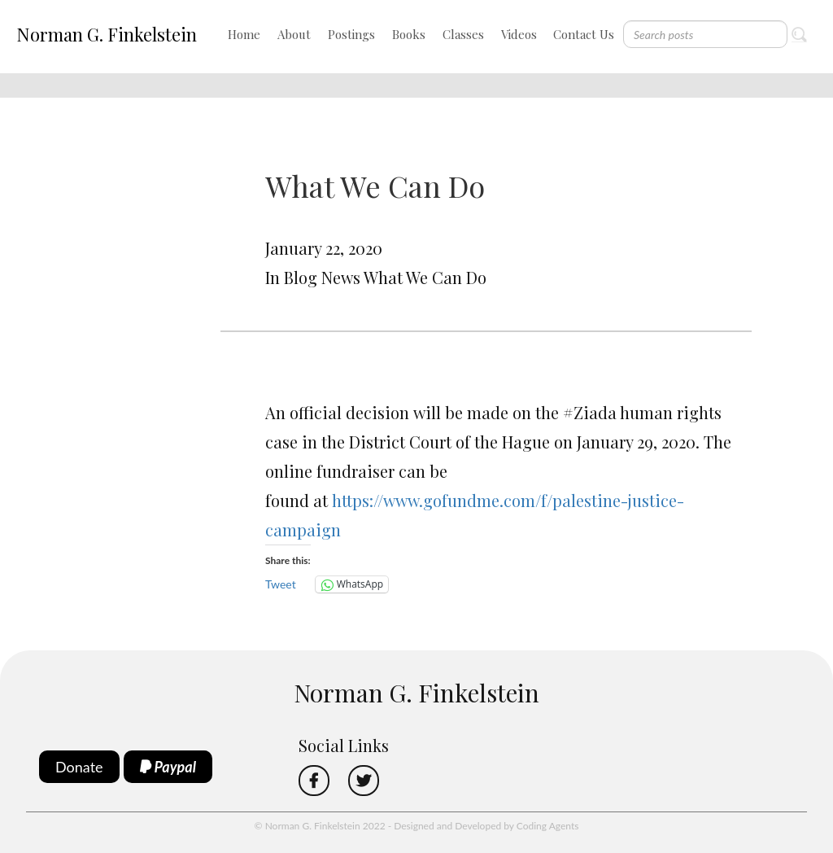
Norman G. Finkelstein (106, 34)
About (294, 34)
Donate (79, 767)
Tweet (280, 584)
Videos (519, 34)
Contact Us (583, 34)
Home (244, 34)
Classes (463, 34)
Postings (351, 34)
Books (408, 34)
